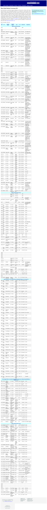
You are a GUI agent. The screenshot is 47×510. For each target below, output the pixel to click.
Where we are (29, 499)
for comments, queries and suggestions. (8, 501)
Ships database (11, 5)
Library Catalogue (5, 5)
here (29, 18)
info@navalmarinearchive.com (10, 20)
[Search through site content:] (31, 3)
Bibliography (24, 5)
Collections (19, 5)
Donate (31, 5)
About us (28, 5)
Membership (23, 500)
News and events (30, 500)
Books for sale (23, 499)
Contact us (29, 498)
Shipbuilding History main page (38, 13)
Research (16, 5)
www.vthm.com (16, 18)
